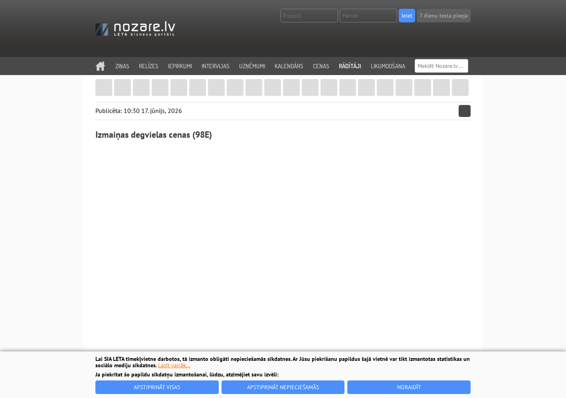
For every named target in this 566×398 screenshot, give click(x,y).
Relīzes (148, 66)
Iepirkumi (180, 66)
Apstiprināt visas (157, 387)
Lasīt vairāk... (174, 365)
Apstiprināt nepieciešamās (283, 387)
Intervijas (216, 66)
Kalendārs (289, 66)
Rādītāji (350, 66)
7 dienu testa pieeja (444, 15)
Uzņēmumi (252, 66)
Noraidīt (409, 387)
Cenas (321, 66)
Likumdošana (388, 66)
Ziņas (122, 66)
